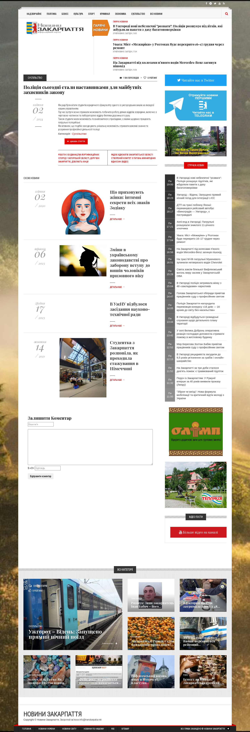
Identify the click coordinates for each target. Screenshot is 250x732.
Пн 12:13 (170, 357)
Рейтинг (150, 77)
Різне (185, 675)
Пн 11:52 (170, 369)
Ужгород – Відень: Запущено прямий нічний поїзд (65, 634)
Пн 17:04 (170, 238)
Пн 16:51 (170, 261)
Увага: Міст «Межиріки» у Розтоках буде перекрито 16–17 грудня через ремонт (168, 46)
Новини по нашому (35, 675)
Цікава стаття (76, 141)
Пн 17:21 (170, 225)
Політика (51, 13)
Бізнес (65, 13)
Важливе (82, 675)
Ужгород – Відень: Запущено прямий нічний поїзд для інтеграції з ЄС (199, 196)
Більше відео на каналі (200, 532)
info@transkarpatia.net (90, 719)
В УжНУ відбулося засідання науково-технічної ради (130, 309)
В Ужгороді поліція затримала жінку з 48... (201, 604)
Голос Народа (136, 599)
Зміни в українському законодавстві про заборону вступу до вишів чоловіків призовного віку (130, 262)
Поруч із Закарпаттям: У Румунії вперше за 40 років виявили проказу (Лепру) (198, 381)
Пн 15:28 (170, 272)
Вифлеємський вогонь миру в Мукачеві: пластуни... (149, 679)
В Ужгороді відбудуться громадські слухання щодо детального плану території (197, 320)
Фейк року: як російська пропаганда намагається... (100, 681)
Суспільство (138, 13)
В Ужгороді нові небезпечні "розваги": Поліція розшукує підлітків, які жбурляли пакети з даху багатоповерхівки (167, 28)
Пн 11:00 (170, 395)
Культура (78, 13)
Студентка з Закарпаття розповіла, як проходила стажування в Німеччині (124, 355)
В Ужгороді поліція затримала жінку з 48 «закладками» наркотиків (199, 284)
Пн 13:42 (170, 334)
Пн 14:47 (170, 295)
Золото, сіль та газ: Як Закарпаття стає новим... (47, 681)
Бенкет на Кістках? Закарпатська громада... (202, 681)
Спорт (91, 13)
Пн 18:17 (170, 210)
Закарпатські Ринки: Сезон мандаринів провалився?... (152, 643)
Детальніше (117, 219)
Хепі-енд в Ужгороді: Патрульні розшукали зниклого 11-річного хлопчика (195, 225)
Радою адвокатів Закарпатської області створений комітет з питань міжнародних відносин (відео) (133, 158)
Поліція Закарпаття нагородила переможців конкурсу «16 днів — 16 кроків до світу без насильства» (198, 306)
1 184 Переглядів (129, 77)
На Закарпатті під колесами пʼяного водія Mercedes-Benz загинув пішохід (164, 64)
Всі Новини (156, 13)
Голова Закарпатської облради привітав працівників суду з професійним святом (201, 295)
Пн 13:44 (170, 320)
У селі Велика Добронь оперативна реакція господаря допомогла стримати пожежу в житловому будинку (200, 334)
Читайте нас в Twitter (197, 80)
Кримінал (105, 13)
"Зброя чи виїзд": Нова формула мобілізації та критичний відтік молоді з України (200, 395)
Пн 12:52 (170, 346)
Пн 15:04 (170, 284)
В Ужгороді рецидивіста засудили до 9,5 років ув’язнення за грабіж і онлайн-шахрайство (200, 357)
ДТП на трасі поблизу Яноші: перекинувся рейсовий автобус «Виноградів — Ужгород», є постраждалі (195, 209)
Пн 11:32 (170, 381)
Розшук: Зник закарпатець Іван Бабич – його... (152, 604)
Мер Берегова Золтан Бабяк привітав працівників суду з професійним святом (200, 346)
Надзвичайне (34, 13)
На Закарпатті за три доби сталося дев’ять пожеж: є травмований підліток (200, 369)
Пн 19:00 (170, 183)
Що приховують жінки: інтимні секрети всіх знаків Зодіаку (130, 199)
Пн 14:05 (170, 306)
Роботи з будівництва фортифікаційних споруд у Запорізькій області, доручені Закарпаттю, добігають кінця (78, 158)
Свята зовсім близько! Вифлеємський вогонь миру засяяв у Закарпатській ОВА (199, 272)
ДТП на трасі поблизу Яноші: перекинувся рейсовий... (200, 641)
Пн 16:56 (170, 250)
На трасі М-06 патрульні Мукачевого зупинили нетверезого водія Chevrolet (199, 261)
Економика (135, 637)
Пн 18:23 (170, 196)
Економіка (120, 13)
